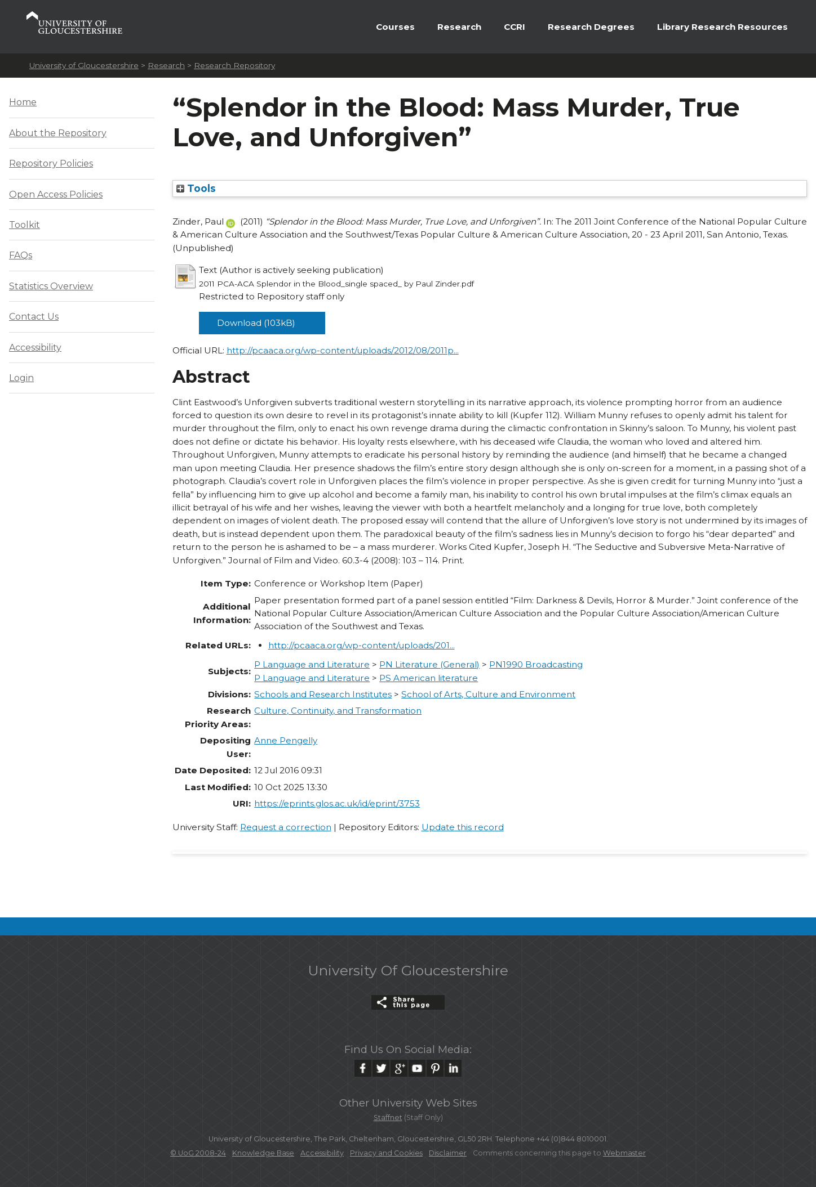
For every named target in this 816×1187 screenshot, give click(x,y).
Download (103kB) (256, 322)
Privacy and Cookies (386, 1153)
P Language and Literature (312, 664)
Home (23, 102)
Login (21, 378)
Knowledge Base (263, 1153)
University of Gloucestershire (84, 65)
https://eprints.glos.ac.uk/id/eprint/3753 (337, 803)
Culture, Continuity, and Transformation (338, 710)
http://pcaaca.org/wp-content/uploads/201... (361, 645)
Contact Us (34, 316)
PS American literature (428, 678)
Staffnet (388, 1117)
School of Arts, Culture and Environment (488, 694)
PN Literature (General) (429, 664)
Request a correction (285, 827)
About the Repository (58, 133)
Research (459, 26)
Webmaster (624, 1153)
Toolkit (24, 225)
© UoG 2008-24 (198, 1153)
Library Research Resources (722, 26)
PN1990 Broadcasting (536, 664)
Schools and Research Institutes (323, 694)
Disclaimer (448, 1153)
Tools (196, 188)
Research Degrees (591, 26)
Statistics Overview (51, 286)
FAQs (20, 255)
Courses (395, 26)
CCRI (514, 26)
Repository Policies (51, 163)
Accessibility (35, 347)
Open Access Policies (56, 194)
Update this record (463, 827)
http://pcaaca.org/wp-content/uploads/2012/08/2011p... (343, 350)
